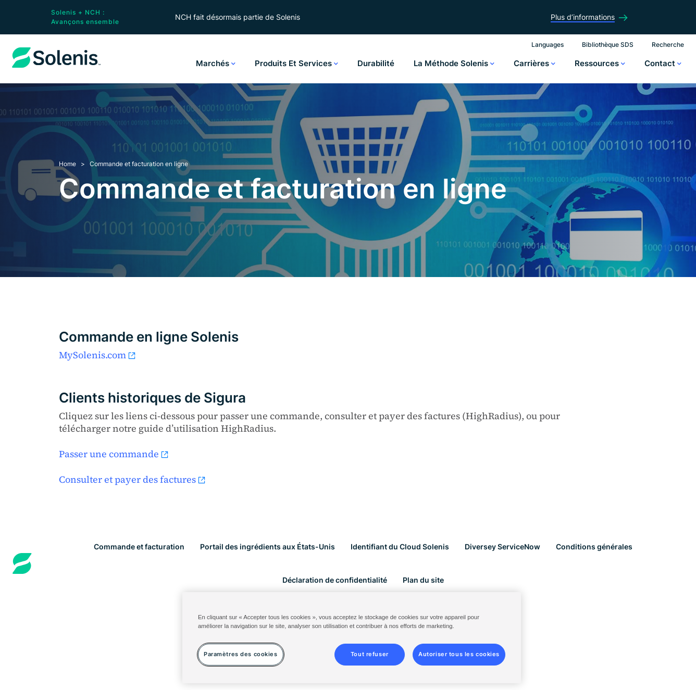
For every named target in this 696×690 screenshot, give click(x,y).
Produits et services (296, 63)
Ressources (600, 63)
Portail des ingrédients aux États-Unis (267, 546)
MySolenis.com (97, 354)
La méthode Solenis (454, 63)
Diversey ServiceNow (502, 546)
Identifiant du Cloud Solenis (400, 546)
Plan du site (423, 579)
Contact (662, 63)
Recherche (668, 44)
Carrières (534, 63)
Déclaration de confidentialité (334, 579)
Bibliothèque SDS (607, 44)
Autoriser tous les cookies (459, 654)
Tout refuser (370, 654)
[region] (351, 637)
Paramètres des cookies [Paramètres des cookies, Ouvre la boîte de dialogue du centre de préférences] (241, 654)
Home (67, 164)
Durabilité (375, 63)
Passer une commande (114, 453)
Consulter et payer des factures (132, 479)
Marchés (215, 63)
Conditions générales (594, 546)
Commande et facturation (139, 546)
